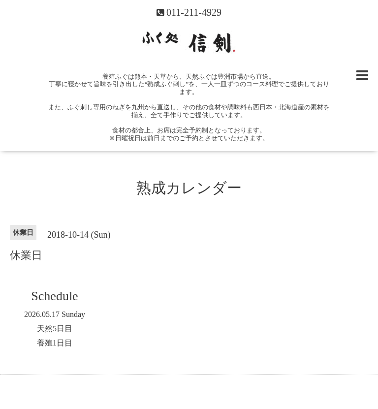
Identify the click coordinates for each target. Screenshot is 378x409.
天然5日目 (54, 328)
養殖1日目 (54, 343)
